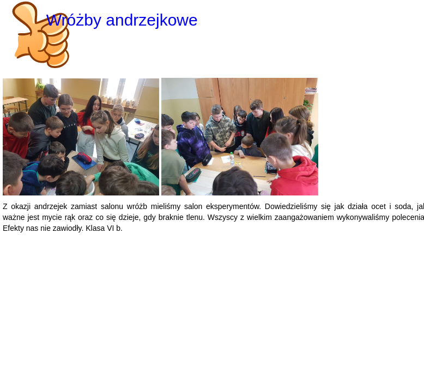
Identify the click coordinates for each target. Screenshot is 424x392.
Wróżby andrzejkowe (122, 20)
